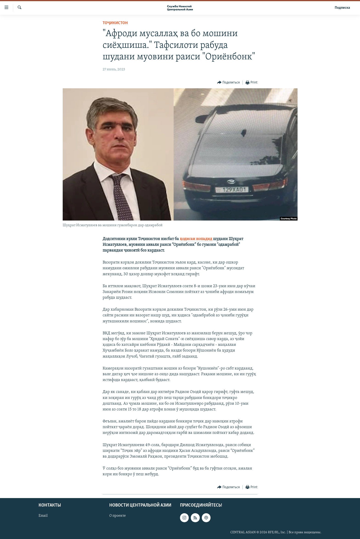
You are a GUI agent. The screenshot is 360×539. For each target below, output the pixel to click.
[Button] (228, 83)
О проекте (117, 516)
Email (43, 516)
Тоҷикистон (115, 23)
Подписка (342, 8)
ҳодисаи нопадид (196, 239)
